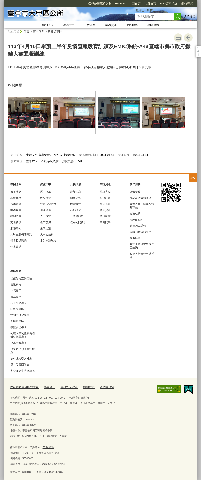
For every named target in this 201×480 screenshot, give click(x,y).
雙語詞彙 (105, 216)
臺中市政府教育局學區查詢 (142, 246)
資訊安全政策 (62, 386)
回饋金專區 (17, 321)
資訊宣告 (15, 284)
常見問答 (105, 222)
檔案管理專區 (18, 327)
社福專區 (15, 290)
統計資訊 (105, 203)
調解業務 (135, 191)
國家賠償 (135, 237)
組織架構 (15, 197)
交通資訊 (15, 222)
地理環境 (45, 210)
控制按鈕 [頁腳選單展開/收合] (193, 178)
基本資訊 (15, 203)
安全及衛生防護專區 (22, 370)
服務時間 (15, 228)
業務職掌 (15, 210)
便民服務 (132, 25)
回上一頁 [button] (188, 37)
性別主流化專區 (19, 315)
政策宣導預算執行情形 (22, 350)
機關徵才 (75, 203)
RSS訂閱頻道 (146, 3)
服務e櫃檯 (136, 219)
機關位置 (15, 216)
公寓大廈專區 (18, 342)
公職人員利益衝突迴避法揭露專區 (22, 335)
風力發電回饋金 (19, 364)
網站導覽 (165, 3)
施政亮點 (105, 191)
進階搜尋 (189, 16)
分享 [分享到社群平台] (198, 47)
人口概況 (45, 216)
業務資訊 (111, 25)
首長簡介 (15, 191)
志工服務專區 (18, 302)
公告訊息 (90, 25)
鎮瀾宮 (151, 10)
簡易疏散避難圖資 (140, 197)
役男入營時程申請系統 (142, 255)
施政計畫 (105, 197)
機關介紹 (48, 25)
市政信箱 (135, 213)
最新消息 (75, 191)
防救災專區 (55, 31)
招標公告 (75, 197)
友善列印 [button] (178, 37)
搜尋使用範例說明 (77, 3)
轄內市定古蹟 (48, 203)
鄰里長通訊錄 (18, 240)
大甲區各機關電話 (21, 234)
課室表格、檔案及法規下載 (142, 205)
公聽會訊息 (77, 216)
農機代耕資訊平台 (140, 231)
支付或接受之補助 (21, 358)
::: (2, 1)
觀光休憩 (45, 197)
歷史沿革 (45, 191)
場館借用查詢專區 (21, 278)
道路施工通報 (138, 225)
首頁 (26, 31)
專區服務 (153, 25)
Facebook (99, 3)
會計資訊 (105, 210)
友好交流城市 (48, 240)
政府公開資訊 (78, 222)
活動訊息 (75, 210)
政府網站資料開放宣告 (22, 386)
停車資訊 (15, 246)
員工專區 (15, 296)
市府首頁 (128, 3)
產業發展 (45, 222)
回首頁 (114, 3)
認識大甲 (69, 25)
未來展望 (45, 228)
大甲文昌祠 (47, 234)
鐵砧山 (140, 10)
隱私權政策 (96, 386)
